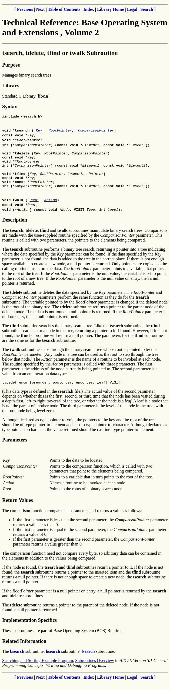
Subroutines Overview (94, 668)
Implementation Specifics (29, 628)
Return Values (17, 508)
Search (147, 9)
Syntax (9, 106)
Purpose (11, 65)
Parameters (14, 448)
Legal (132, 9)
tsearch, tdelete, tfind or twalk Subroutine (60, 52)
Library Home (110, 9)
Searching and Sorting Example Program (37, 668)
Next (40, 9)
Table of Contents (64, 9)
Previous (25, 9)
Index (89, 9)
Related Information (24, 649)
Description (14, 227)
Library (10, 85)
